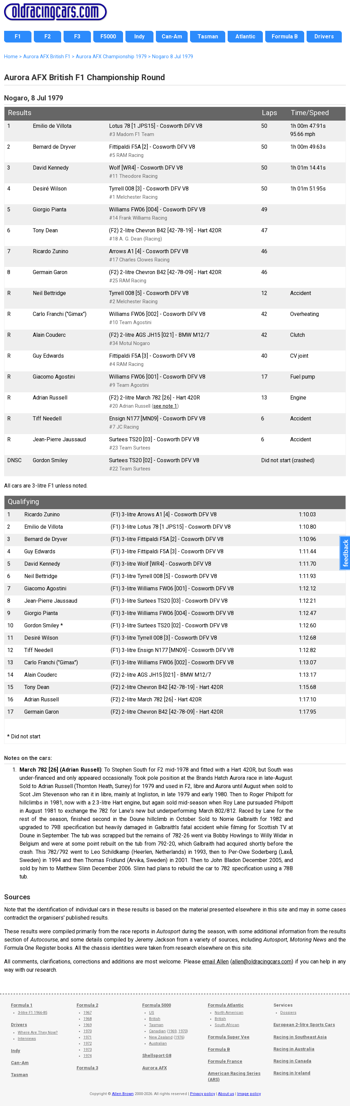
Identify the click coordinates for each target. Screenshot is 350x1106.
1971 (87, 1037)
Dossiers (288, 1012)
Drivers (19, 1024)
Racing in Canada (292, 1061)
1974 (87, 1056)
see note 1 (165, 406)
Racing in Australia (293, 1049)
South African (227, 1025)
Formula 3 (87, 1067)
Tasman (19, 1074)
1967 (87, 1012)
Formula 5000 (156, 1005)
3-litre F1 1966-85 (32, 1012)
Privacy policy (202, 1094)
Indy (15, 1050)
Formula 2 (87, 1005)
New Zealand (161, 1037)
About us (226, 1094)
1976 (179, 1037)
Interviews (27, 1038)
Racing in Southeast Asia (300, 1037)
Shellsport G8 (156, 1055)
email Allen (215, 961)
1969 (87, 1025)
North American (229, 1012)
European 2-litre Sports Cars (304, 1024)
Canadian (157, 1031)
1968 (87, 1019)
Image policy (249, 1094)
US (151, 1012)
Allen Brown (123, 1094)
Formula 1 (21, 1005)
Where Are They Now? (38, 1032)
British (154, 1019)
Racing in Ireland (291, 1073)
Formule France (225, 1061)
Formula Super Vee (229, 1037)
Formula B (219, 1049)
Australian (158, 1043)
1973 (87, 1049)
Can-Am (20, 1062)
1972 (87, 1043)
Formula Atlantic (226, 1005)
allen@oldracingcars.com (262, 961)
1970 (87, 1031)
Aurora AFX (154, 1067)
